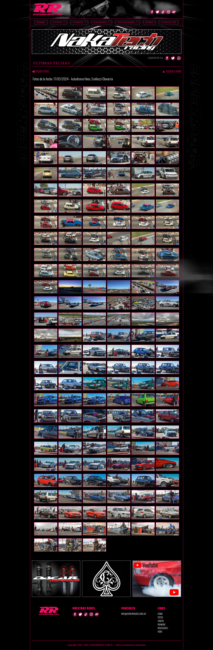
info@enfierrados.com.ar (133, 614)
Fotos (58, 22)
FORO (160, 631)
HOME (160, 614)
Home (41, 22)
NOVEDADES (163, 628)
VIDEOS (161, 621)
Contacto (168, 22)
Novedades (127, 22)
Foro (149, 22)
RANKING (161, 624)
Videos (78, 22)
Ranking (101, 22)
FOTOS (160, 617)
